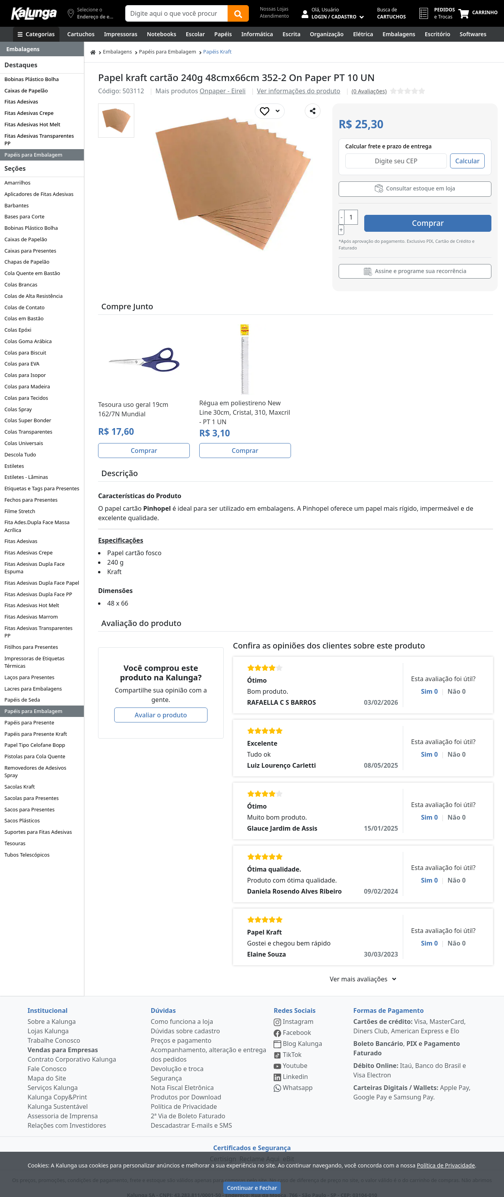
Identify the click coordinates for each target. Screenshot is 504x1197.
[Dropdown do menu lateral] (42, 49)
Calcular (467, 161)
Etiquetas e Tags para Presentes (41, 488)
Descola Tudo (20, 454)
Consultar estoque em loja (415, 188)
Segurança (166, 1070)
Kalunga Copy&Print (57, 1088)
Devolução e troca (177, 1060)
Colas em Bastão (23, 318)
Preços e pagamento (181, 1032)
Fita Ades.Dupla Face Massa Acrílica (37, 526)
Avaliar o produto (161, 706)
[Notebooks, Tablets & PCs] (161, 34)
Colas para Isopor (25, 375)
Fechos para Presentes (30, 499)
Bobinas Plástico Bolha (31, 79)
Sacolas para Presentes (31, 798)
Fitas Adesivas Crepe (29, 112)
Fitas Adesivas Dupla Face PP (38, 594)
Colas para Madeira (27, 386)
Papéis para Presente (29, 722)
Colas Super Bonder (27, 420)
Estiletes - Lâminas (26, 476)
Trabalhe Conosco (54, 1032)
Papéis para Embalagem (33, 154)
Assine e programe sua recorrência (415, 263)
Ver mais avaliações (363, 970)
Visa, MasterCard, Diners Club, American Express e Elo (409, 1018)
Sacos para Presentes (29, 809)
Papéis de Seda (22, 699)
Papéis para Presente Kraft (35, 733)
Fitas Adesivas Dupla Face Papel (41, 582)
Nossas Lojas (274, 9)
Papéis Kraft (217, 51)
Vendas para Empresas (63, 1041)
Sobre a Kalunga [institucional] (52, 1013)
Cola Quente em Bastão (32, 273)
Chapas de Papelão (26, 261)
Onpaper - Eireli (223, 91)
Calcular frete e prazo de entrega (388, 146)
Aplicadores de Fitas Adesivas (38, 194)
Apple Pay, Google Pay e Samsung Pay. (412, 1084)
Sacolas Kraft (19, 786)
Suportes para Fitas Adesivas (38, 831)
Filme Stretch (19, 511)
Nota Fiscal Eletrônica (182, 1079)
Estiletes (14, 465)
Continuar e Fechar (252, 1187)
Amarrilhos (17, 182)
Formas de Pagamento (388, 1002)
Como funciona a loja (182, 1013)
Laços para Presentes (29, 677)
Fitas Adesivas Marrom (31, 616)
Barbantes (16, 205)
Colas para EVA (21, 363)
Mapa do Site (47, 1070)
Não (457, 683)
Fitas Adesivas (21, 101)
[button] (116, 120)
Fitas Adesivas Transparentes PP (39, 139)
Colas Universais (23, 443)
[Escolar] (195, 34)
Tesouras (15, 843)
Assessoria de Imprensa (63, 1107)
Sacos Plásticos (22, 820)
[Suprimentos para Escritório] (437, 34)
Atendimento (274, 16)
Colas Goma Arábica (28, 341)
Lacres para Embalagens (33, 688)
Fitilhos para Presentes (31, 646)
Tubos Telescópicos (27, 854)
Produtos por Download (186, 1088)
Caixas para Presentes (30, 250)
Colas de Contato (24, 307)
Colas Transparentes (28, 431)
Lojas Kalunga (48, 1022)
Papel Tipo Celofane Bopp (34, 744)
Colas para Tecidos (26, 397)
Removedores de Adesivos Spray (35, 771)
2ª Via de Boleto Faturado (188, 1107)
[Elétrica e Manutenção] (363, 34)
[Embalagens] (399, 34)
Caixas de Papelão (26, 90)
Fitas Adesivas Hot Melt (32, 124)
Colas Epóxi (17, 329)
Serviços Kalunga (53, 1079)
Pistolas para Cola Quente (34, 756)
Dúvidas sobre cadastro (185, 1022)
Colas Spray (18, 409)
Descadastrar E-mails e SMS (191, 1117)
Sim (429, 683)
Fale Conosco (47, 1060)
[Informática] (257, 34)
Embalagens (117, 51)
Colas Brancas (20, 284)
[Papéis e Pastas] (223, 34)
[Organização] (326, 34)
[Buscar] (238, 13)
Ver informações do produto (299, 91)
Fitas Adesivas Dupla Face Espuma (34, 567)
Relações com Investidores (67, 1117)
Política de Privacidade (184, 1098)
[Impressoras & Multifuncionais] (120, 34)
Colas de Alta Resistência (33, 295)
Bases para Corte (24, 216)
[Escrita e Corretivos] (291, 34)
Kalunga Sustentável (58, 1098)
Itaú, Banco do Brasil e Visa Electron (409, 1062)
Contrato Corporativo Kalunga (72, 1051)
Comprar (444, 217)
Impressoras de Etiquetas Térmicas (34, 662)
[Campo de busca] (176, 13)
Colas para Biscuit (25, 352)
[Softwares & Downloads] (473, 34)
